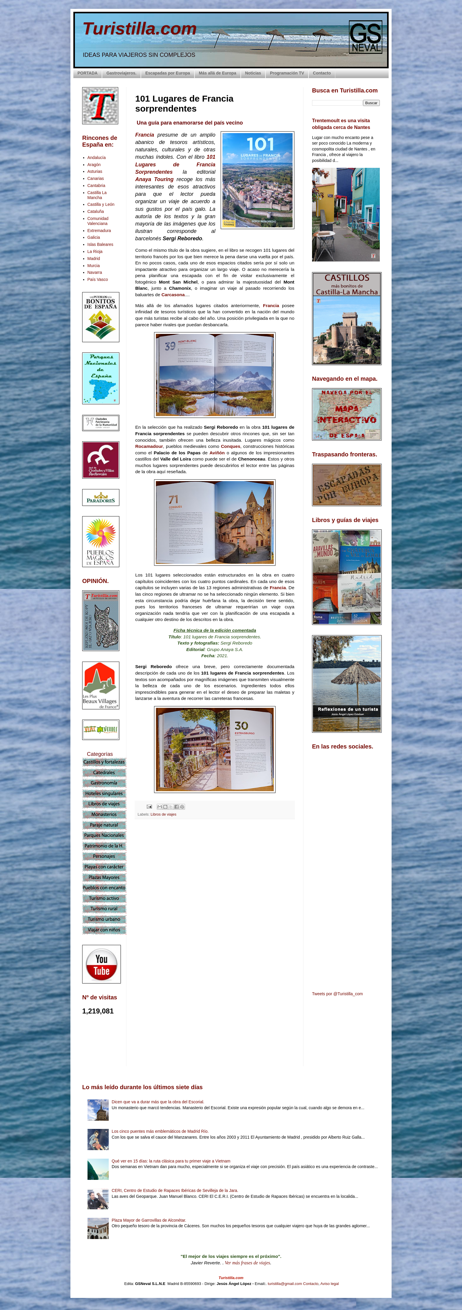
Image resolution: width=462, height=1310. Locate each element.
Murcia (94, 265)
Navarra (95, 272)
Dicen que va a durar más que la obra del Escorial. (158, 1101)
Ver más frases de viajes (247, 1262)
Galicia (94, 237)
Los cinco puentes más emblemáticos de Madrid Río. (160, 1131)
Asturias (95, 171)
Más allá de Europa (217, 73)
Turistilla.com (139, 28)
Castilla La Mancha (97, 195)
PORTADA (87, 73)
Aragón (94, 164)
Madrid (94, 258)
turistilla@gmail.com (285, 1283)
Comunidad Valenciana (98, 221)
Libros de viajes (163, 814)
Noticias (253, 73)
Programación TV (287, 73)
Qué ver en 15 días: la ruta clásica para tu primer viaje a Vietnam (171, 1161)
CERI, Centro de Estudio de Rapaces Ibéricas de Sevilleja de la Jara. (175, 1190)
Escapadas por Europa (167, 73)
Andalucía (97, 157)
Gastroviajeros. (121, 73)
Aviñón (218, 452)
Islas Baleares (100, 244)
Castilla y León (101, 204)
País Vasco (98, 279)
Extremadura (99, 230)
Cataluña (96, 211)
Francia (272, 305)
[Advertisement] (214, 876)
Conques (230, 446)
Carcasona (173, 294)
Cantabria (96, 185)
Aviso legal (329, 1283)
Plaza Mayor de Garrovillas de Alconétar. (149, 1220)
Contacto (322, 73)
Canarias (96, 178)
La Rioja (95, 251)
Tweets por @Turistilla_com (337, 993)
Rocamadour (149, 446)
